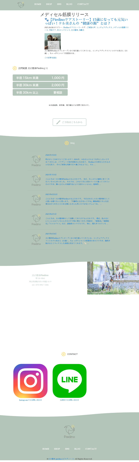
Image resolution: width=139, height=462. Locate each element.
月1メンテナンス (63, 30)
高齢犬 (81, 30)
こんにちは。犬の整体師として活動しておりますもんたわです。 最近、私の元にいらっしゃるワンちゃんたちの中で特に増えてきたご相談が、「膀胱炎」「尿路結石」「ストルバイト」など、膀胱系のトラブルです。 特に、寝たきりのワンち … (77, 221)
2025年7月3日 (51, 175)
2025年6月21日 (52, 194)
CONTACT (83, 4)
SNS (59, 4)
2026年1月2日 (51, 155)
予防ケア (52, 30)
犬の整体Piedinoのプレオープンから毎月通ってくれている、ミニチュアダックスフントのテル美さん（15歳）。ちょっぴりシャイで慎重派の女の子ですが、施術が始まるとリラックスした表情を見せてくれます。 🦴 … (78, 240)
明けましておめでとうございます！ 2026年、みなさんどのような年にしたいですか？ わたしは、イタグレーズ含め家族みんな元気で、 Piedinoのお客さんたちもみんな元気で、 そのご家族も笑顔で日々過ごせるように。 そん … (78, 162)
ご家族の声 (91, 27)
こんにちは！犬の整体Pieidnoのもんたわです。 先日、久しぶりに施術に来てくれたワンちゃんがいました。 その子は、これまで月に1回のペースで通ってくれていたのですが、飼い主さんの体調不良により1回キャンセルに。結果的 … (78, 181)
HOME (37, 4)
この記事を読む (51, 58)
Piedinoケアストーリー (72, 27)
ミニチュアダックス (104, 27)
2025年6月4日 (51, 234)
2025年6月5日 (51, 214)
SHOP (49, 4)
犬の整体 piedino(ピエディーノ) (61, 459)
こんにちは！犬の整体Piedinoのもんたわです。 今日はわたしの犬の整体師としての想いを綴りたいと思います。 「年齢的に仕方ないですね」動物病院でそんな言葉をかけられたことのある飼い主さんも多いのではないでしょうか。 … (78, 201)
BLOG (69, 4)
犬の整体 (74, 30)
